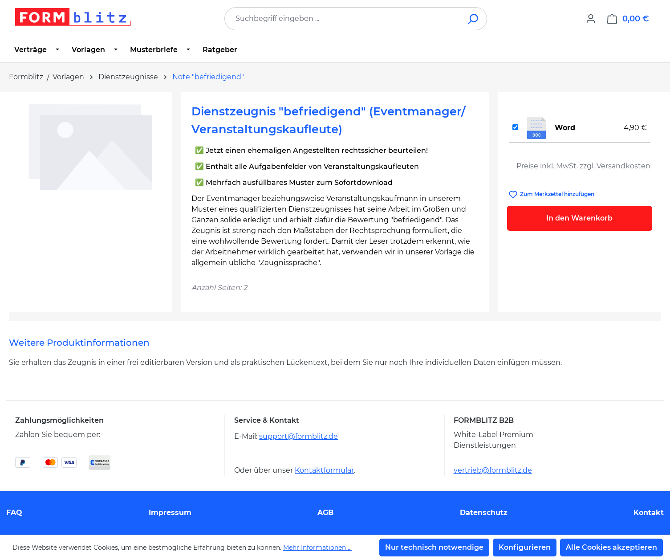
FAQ (14, 512)
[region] (90, 198)
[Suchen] (473, 18)
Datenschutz (484, 512)
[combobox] (342, 18)
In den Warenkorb (579, 218)
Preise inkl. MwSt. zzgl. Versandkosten (583, 166)
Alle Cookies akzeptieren (611, 547)
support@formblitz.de (298, 436)
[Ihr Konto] (590, 19)
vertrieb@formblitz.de (493, 470)
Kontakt (648, 512)
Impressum (170, 512)
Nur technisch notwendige (434, 547)
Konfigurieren (525, 547)
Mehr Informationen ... (317, 548)
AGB (325, 512)
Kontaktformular (324, 470)
